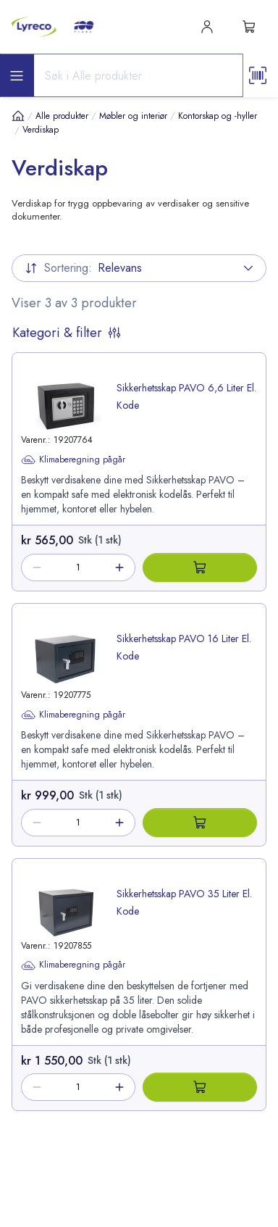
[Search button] (226, 75)
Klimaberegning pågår (73, 459)
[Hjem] (18, 115)
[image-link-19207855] (66, 912)
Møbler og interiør (133, 115)
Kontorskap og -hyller (217, 115)
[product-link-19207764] (139, 439)
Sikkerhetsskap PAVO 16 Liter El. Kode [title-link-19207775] (184, 647)
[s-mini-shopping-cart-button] (249, 27)
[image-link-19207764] (66, 406)
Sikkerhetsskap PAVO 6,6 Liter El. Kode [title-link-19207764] (186, 396)
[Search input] (121, 75)
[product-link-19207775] (139, 692)
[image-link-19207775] (66, 659)
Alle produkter (61, 115)
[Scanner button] (257, 75)
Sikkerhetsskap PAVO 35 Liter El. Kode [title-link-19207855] (184, 902)
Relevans (139, 267)
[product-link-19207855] (139, 952)
